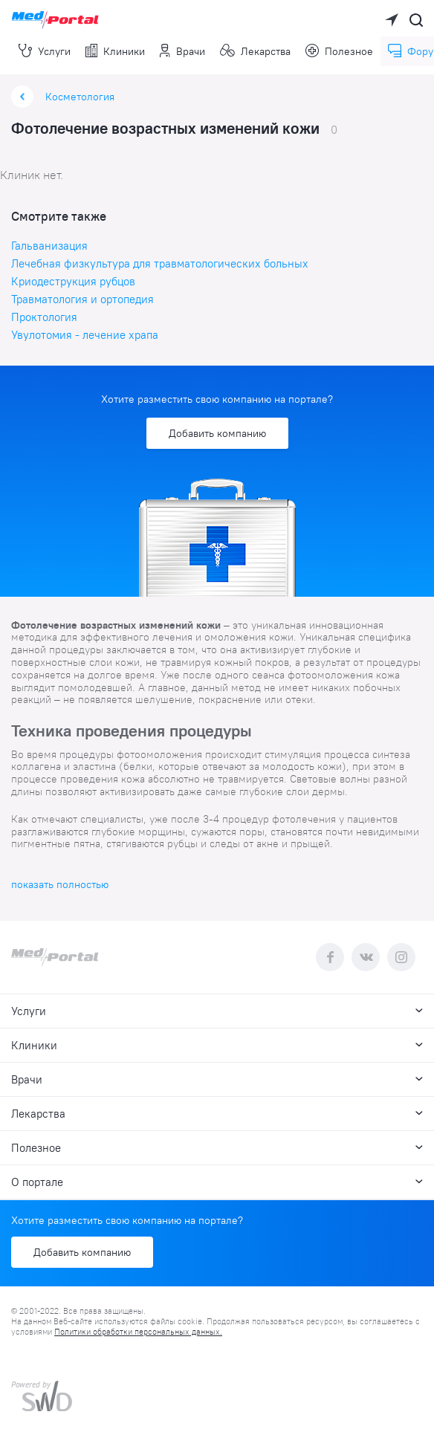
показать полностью (59, 884)
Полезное (339, 51)
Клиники (115, 51)
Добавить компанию (217, 433)
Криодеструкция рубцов (73, 281)
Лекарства (255, 51)
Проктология (44, 317)
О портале (217, 1182)
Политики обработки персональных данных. (138, 1332)
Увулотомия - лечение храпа (84, 335)
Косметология (79, 96)
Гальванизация (49, 246)
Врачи (182, 51)
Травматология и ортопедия (82, 299)
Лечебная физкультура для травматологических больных (159, 263)
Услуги (45, 51)
